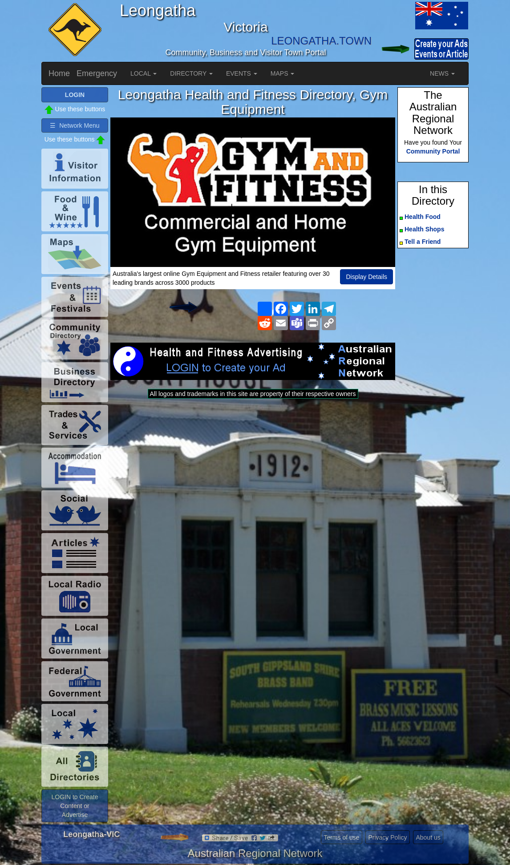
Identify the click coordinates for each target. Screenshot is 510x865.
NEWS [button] (442, 73)
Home (59, 73)
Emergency (97, 73)
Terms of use (341, 837)
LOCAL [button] (143, 73)
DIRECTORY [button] (191, 73)
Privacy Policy (387, 837)
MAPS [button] (283, 73)
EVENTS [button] (241, 73)
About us (428, 837)
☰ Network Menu (74, 125)
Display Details (366, 276)
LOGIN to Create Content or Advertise (74, 805)
